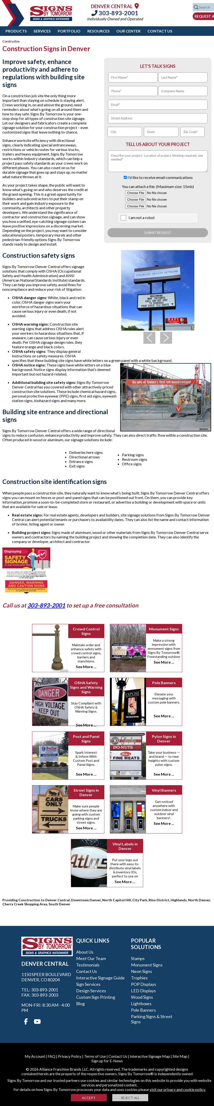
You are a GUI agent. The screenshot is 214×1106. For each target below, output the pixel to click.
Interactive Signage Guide (100, 977)
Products (16, 31)
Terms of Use (95, 1056)
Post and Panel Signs (86, 738)
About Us (84, 952)
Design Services (91, 990)
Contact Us (159, 31)
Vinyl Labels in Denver (125, 846)
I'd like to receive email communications (160, 177)
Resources (98, 31)
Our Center (128, 31)
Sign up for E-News (107, 1060)
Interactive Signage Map (150, 1056)
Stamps (138, 958)
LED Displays (143, 990)
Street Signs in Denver (86, 792)
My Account (35, 1056)
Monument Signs (164, 629)
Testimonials (88, 964)
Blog (80, 1003)
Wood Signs (142, 997)
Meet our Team (91, 958)
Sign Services (88, 984)
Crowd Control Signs (86, 631)
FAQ (51, 1056)
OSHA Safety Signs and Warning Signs (86, 687)
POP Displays (143, 984)
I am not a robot (142, 217)
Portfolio (69, 31)
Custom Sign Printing (95, 997)
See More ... (86, 666)
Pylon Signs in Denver (164, 738)
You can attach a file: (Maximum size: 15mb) (158, 186)
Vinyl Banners (164, 790)
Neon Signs (141, 971)
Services (42, 31)
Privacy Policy (69, 1056)
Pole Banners (164, 682)
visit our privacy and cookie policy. (178, 1089)
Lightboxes (141, 1003)
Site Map (180, 1056)
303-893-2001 (114, 12)
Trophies (139, 977)
